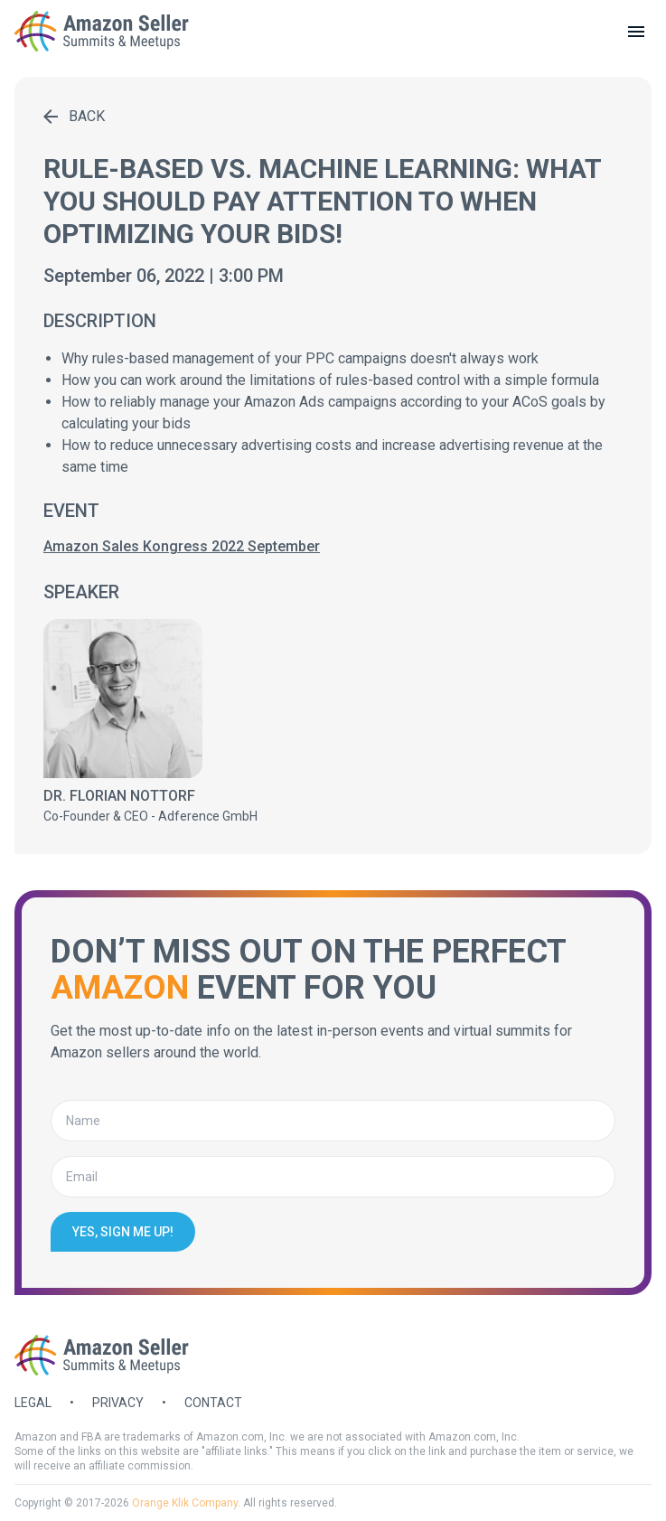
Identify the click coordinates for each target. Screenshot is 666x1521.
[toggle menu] (636, 31)
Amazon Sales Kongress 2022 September (181, 546)
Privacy (118, 1402)
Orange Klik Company (185, 1503)
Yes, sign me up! (123, 1232)
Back (74, 116)
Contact (213, 1402)
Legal (33, 1402)
